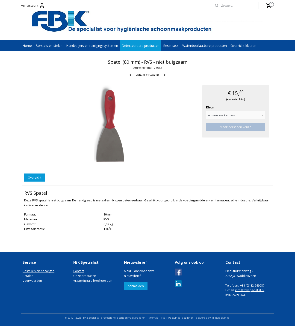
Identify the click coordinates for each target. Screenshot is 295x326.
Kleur (210, 107)
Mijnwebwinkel (221, 317)
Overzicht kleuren (243, 45)
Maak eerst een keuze (235, 127)
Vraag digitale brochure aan (92, 280)
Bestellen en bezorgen (38, 271)
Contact (78, 271)
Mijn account (33, 5)
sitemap (153, 317)
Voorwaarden (32, 280)
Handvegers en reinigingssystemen (92, 45)
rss (163, 317)
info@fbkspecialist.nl (249, 290)
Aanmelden (136, 286)
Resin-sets (171, 45)
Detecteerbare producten (140, 45)
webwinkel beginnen (181, 317)
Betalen (28, 276)
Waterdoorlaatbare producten (204, 45)
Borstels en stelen (48, 45)
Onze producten (84, 276)
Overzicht (34, 177)
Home (27, 45)
